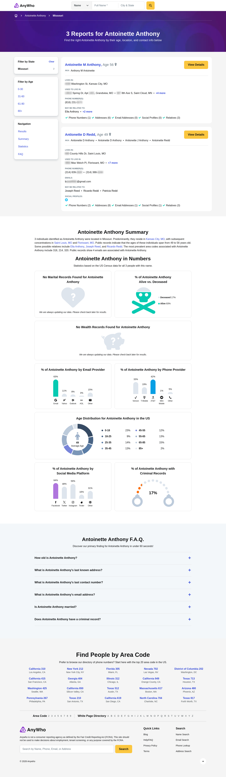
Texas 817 (189, 698)
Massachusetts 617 (151, 688)
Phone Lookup (183, 745)
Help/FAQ (148, 740)
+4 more (160, 93)
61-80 (21, 103)
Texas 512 (113, 688)
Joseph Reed (72, 190)
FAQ (20, 154)
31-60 (21, 96)
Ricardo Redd (91, 190)
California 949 (151, 678)
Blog (145, 734)
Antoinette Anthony (35, 15)
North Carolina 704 (151, 698)
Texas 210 (75, 698)
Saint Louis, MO (63, 242)
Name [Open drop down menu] (81, 5)
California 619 (113, 698)
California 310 (37, 669)
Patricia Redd (110, 190)
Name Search (182, 734)
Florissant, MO (86, 242)
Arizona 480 (189, 688)
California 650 (75, 688)
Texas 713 (189, 678)
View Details (196, 64)
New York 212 (75, 669)
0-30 (20, 89)
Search (123, 749)
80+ (20, 111)
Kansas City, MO (155, 239)
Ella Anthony (72, 111)
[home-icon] (16, 16)
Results (22, 131)
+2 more (87, 111)
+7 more (113, 162)
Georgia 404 (75, 678)
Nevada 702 (151, 669)
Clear (51, 61)
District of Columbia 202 (189, 669)
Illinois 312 (113, 678)
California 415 (37, 678)
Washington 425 (37, 688)
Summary (23, 139)
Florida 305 (113, 669)
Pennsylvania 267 (37, 698)
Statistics (23, 146)
